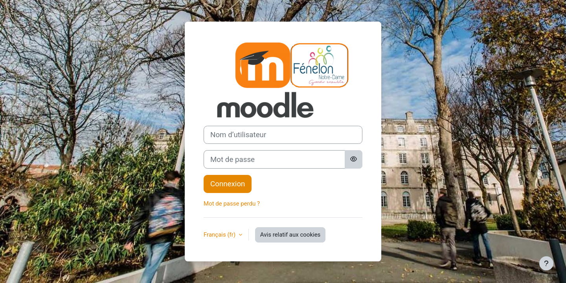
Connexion (227, 184)
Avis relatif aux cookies (290, 234)
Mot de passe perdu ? (232, 203)
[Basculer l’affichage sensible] (353, 159)
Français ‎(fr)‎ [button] (220, 234)
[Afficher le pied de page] (546, 263)
